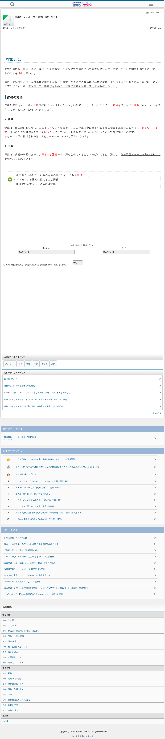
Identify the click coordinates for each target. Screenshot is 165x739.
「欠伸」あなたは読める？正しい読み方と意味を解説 (39, 500)
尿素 (53, 364)
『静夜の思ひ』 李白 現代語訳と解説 (21, 550)
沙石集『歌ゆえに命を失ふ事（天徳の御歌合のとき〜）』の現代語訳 (45, 459)
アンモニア (10, 364)
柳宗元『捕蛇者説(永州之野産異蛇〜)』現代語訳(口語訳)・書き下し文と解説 (49, 512)
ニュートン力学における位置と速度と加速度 (35, 506)
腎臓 (28, 364)
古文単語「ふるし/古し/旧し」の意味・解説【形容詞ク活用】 (30, 563)
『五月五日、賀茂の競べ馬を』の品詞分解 (22, 581)
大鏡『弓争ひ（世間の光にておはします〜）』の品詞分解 (29, 556)
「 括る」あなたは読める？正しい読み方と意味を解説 (39, 519)
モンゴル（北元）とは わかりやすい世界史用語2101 (27, 575)
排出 (20, 364)
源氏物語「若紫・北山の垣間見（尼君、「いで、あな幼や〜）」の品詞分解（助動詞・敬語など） (46, 588)
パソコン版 (88, 736)
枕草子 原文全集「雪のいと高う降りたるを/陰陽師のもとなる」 (32, 544)
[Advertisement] (82, 40)
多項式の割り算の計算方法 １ (17, 538)
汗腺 (36, 364)
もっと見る (157, 413)
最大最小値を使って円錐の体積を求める (33, 494)
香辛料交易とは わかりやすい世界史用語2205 (24, 569)
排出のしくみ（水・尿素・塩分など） (70, 438)
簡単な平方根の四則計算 (26, 474)
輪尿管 (44, 364)
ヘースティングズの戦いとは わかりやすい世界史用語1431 (42, 481)
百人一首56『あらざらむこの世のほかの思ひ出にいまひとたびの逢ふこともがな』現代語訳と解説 (58, 467)
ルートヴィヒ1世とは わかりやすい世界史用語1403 (38, 487)
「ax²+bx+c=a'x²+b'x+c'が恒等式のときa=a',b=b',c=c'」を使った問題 (33, 594)
